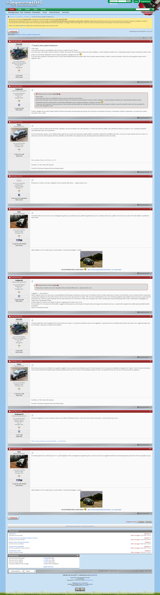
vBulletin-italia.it (85, 585)
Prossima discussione (87, 526)
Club (19, 9)
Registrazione (145, 1)
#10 (150, 448)
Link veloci (65, 12)
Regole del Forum (48, 566)
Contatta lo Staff (103, 571)
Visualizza (148, 38)
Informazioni (36, 12)
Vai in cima (148, 522)
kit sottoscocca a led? (15, 551)
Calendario (27, 12)
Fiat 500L (19, 17)
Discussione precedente (73, 526)
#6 (150, 277)
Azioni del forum (54, 12)
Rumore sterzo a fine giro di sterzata (19, 542)
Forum (12, 9)
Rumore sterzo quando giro (16, 546)
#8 (150, 361)
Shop (35, 9)
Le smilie (46, 560)
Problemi (27, 17)
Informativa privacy (89, 580)
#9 (150, 411)
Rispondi (13, 31)
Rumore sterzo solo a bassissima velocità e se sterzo (23, 538)
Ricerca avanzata (146, 12)
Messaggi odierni (13, 12)
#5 (150, 209)
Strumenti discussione (137, 38)
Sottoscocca (12, 534)
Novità (28, 9)
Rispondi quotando (143, 82)
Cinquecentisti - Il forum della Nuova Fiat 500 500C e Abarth (126, 571)
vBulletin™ (80, 583)
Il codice (46, 562)
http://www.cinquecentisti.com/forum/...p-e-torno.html (104, 269)
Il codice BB (47, 558)
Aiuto (136, 1)
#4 (150, 176)
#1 (150, 41)
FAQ (21, 12)
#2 (150, 86)
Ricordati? (113, 4)
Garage (43, 9)
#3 (150, 121)
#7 (150, 316)
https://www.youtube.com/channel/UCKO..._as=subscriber (48, 441)
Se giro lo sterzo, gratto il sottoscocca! (28, 34)
